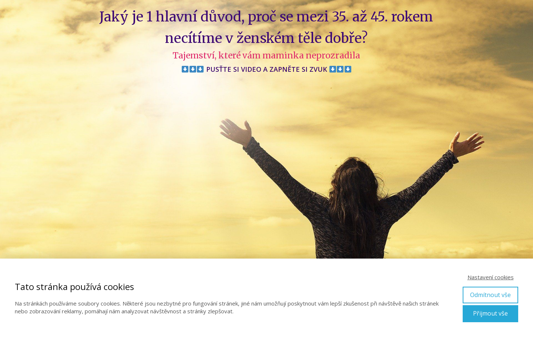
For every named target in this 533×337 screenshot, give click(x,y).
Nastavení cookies (490, 277)
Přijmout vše (490, 313)
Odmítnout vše (490, 295)
